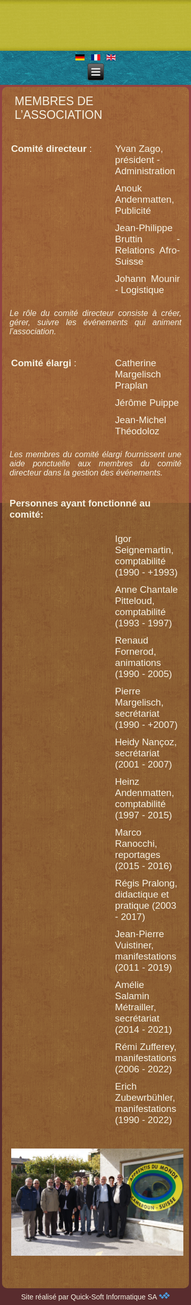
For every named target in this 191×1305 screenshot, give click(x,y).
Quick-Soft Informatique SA (120, 1297)
